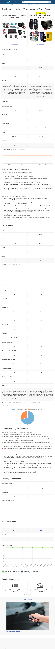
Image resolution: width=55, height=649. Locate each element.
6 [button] (26, 633)
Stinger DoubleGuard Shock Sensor (17, 402)
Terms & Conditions (40, 641)
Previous (3, 587)
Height (4, 264)
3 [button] (28, 595)
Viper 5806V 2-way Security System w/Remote (31, 572)
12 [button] (39, 633)
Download (14, 539)
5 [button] (24, 633)
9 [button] (33, 633)
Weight (18, 264)
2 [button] (26, 595)
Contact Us (15, 641)
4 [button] (30, 595)
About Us (4, 641)
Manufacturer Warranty (8, 500)
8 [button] (30, 633)
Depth (13, 264)
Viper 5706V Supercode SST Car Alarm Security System (12, 572)
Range (15, 149)
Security (4, 402)
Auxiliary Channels (7, 149)
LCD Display (21, 149)
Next (52, 587)
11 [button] (37, 633)
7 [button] (28, 633)
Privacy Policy (26, 641)
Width (8, 264)
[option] (27, 587)
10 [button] (35, 633)
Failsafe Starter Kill (7, 405)
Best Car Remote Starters (13, 631)
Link (14, 530)
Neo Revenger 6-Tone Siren (35, 402)
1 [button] (24, 595)
